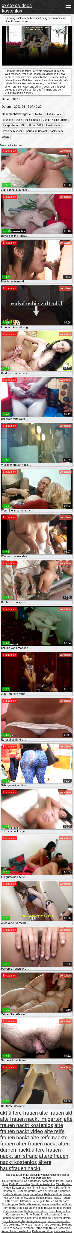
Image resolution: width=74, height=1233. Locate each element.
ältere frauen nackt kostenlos (34, 1159)
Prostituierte (53, 125)
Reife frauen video (59, 1221)
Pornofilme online (60, 1211)
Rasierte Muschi (12, 131)
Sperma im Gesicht (36, 131)
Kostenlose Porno (52, 1181)
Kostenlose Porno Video (57, 1204)
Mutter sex (62, 1201)
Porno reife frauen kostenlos (52, 1228)
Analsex (39, 114)
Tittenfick (25, 1201)
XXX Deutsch (32, 1181)
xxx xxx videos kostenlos (17, 8)
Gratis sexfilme (51, 1224)
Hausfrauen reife (12, 1181)
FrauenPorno (47, 1187)
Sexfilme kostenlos (39, 1218)
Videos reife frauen (22, 1228)
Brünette (8, 119)
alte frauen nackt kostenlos (36, 1122)
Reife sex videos (13, 1211)
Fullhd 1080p (32, 119)
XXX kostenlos (18, 1197)
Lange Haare (10, 125)
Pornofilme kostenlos (46, 1214)
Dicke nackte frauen (57, 1197)
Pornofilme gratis (13, 1207)
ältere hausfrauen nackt (25, 1165)
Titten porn (12, 1201)
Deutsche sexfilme (36, 1207)
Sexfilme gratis (26, 1191)
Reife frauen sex (36, 1221)
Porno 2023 (36, 125)
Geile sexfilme (53, 1194)
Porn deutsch (44, 1191)
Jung (46, 119)
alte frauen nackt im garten (31, 1119)
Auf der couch (55, 114)
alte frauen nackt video (31, 1128)
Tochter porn (10, 1204)
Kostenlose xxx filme (25, 1187)
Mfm (23, 125)
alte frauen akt (56, 1113)
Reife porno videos (36, 1211)
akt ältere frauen (19, 1113)
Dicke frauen (36, 1197)
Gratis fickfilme (12, 1194)
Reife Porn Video (19, 1184)
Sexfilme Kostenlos (43, 1184)
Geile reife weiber (29, 1204)
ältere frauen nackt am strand (30, 1153)
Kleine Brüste (59, 119)
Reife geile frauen (43, 1201)
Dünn (19, 119)
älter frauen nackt (36, 1144)
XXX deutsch (62, 1191)
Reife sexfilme (10, 1224)
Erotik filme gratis (14, 1221)
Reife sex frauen (30, 1224)
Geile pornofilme (32, 1194)
